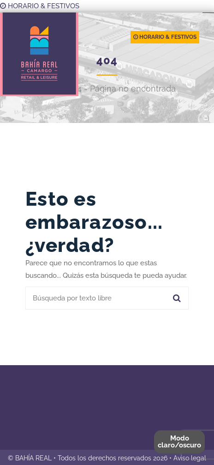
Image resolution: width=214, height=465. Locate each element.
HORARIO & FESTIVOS (39, 6)
